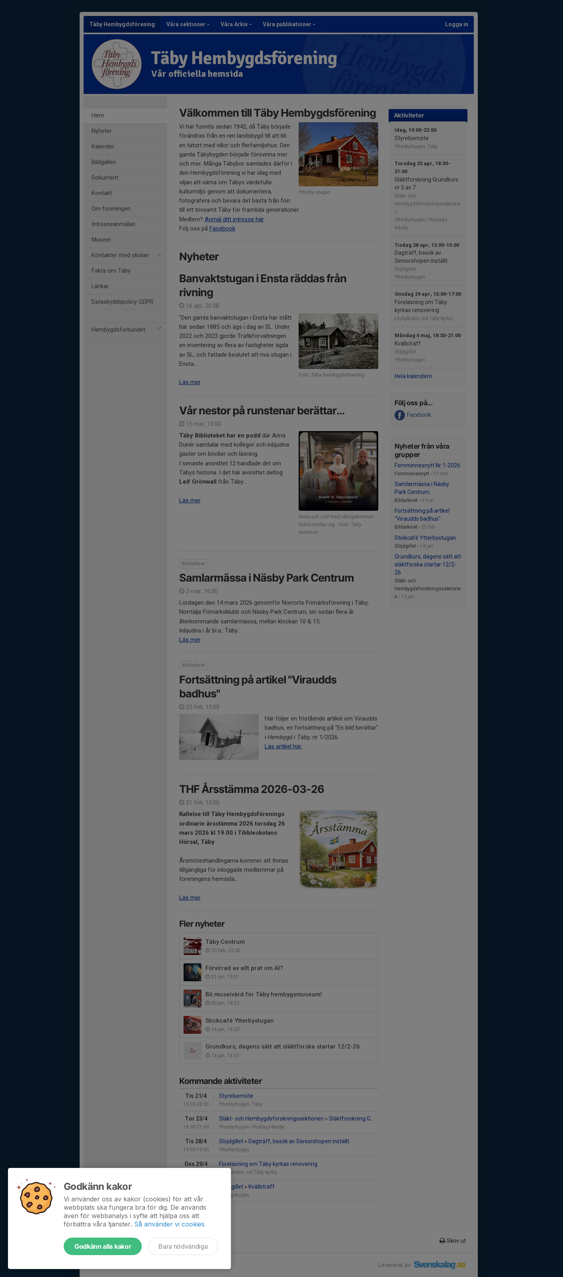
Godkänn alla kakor (102, 1246)
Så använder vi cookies (169, 1224)
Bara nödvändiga (182, 1246)
